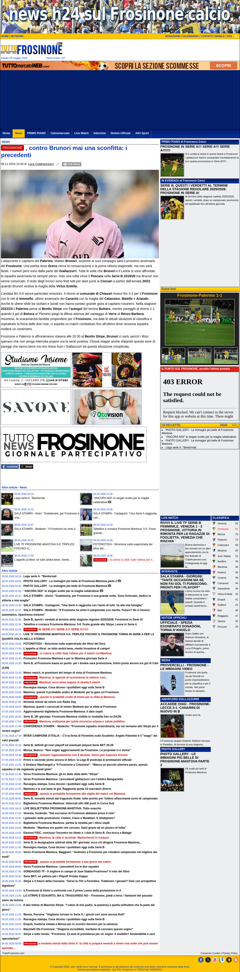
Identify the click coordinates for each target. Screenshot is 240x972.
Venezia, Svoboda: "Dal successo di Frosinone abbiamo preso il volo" (69, 813)
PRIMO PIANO (170, 141)
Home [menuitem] (6, 133)
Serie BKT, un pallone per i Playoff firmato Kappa (55, 876)
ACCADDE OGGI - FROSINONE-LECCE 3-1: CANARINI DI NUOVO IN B (185, 707)
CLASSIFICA (221, 517)
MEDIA (165, 660)
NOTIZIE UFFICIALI (174, 617)
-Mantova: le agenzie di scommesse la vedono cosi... (65, 677)
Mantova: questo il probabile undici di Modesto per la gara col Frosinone (71, 692)
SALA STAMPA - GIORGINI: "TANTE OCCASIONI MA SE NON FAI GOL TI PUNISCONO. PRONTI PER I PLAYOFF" (184, 581)
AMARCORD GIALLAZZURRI (180, 699)
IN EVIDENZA (170, 180)
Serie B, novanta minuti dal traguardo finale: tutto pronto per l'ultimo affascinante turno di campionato (90, 798)
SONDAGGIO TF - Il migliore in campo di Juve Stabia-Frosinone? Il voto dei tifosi (76, 871)
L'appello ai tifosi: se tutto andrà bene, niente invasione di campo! (66, 648)
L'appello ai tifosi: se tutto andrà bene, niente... (42, 559)
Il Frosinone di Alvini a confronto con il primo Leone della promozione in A (72, 890)
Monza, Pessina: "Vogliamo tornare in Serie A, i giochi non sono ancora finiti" (74, 914)
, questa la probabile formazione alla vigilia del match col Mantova (74, 793)
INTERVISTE (169, 571)
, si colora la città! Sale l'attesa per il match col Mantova (67, 653)
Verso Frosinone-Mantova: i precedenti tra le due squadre (61, 866)
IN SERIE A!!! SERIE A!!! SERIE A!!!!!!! (55, 629)
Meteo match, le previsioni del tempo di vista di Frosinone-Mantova (67, 672)
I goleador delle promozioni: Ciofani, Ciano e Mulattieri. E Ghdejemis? (69, 818)
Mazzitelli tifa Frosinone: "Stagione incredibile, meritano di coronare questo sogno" (78, 929)
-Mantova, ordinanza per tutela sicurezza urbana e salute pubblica (74, 721)
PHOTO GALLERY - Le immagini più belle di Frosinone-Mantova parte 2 (70, 581)
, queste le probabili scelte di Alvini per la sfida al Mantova (69, 697)
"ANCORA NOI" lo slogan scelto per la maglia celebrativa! (61, 591)
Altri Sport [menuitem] (142, 133)
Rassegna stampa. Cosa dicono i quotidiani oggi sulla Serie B (64, 687)
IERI (234, 425)
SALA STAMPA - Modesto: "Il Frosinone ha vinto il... (46, 529)
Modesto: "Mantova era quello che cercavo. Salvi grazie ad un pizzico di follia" (74, 827)
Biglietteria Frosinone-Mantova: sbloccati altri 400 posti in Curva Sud (68, 803)
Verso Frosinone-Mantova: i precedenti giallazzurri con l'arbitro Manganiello (73, 779)
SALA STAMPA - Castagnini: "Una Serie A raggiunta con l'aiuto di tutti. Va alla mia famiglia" (83, 605)
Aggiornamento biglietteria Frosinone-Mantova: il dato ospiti (63, 711)
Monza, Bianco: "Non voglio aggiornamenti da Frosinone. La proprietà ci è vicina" (77, 750)
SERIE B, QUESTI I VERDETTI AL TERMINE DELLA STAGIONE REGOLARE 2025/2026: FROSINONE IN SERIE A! (194, 189)
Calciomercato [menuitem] (60, 133)
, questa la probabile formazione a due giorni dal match (67, 861)
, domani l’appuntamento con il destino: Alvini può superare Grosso (75, 755)
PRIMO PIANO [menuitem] (36, 133)
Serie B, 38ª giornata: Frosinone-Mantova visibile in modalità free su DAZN (72, 716)
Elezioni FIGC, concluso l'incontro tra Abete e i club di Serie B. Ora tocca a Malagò (77, 832)
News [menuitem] (18, 133)
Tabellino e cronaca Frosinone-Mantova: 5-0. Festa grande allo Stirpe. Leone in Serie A (80, 624)
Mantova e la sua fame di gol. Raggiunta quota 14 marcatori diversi (67, 788)
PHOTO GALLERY (173, 749)
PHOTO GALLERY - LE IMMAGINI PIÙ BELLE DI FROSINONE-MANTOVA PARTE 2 (184, 759)
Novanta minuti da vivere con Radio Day (49, 702)
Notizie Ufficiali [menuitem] (120, 133)
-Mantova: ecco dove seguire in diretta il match (61, 682)
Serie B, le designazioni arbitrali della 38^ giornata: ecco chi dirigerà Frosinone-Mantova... (82, 842)
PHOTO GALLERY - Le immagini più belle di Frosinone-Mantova (65, 586)
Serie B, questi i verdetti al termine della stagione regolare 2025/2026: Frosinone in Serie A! (83, 619)
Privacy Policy (230, 953)
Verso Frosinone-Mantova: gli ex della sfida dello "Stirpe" (61, 774)
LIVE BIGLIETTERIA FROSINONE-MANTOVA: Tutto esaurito (62, 808)
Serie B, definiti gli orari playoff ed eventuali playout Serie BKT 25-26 (68, 745)
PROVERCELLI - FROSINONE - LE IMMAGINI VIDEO (184, 667)
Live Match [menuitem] (81, 133)
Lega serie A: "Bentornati (29, 498)
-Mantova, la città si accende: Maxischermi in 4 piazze (66, 837)
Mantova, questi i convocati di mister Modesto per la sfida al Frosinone (70, 706)
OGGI (223, 425)
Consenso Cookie (210, 953)
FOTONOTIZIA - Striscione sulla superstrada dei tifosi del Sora (64, 643)
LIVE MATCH (169, 517)
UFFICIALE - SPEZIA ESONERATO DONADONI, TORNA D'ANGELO (180, 626)
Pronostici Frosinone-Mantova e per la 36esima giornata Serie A (65, 658)
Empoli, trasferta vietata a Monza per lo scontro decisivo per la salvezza (70, 924)
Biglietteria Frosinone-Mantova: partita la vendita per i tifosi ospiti (66, 823)
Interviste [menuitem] (100, 133)
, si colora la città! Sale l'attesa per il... (124, 559)
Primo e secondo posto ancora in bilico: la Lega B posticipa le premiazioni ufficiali (77, 759)
